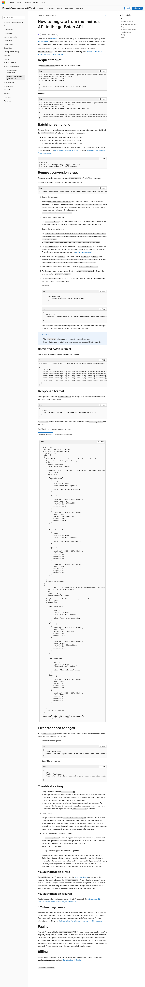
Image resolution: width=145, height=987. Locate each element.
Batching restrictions (127, 21)
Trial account (137, 8)
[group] (72, 82)
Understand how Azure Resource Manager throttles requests (80, 921)
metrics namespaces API (84, 252)
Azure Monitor (49, 15)
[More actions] (105, 15)
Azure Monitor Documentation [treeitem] (13, 22)
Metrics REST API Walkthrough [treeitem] (13, 71)
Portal (128, 8)
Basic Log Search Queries (72, 960)
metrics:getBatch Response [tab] (63, 434)
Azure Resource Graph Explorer (65, 150)
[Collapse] (25, 13)
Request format (126, 19)
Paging (123, 35)
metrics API (54, 39)
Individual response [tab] (45, 434)
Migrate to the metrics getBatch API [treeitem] (14, 77)
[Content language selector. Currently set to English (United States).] (12, 983)
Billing (122, 37)
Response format (126, 27)
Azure (40, 15)
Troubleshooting (126, 32)
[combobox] (13, 17)
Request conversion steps (129, 24)
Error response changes (128, 29)
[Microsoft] (3, 2)
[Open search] (141, 3)
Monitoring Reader (81, 877)
